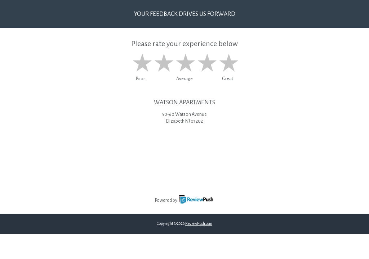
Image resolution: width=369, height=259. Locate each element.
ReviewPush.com (198, 223)
